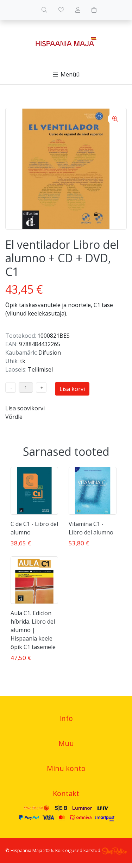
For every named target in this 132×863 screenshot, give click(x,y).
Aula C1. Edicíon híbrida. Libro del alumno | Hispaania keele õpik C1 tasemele (33, 630)
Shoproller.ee (114, 851)
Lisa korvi (72, 389)
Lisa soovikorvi (25, 408)
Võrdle (14, 417)
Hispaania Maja (26, 850)
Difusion (49, 352)
